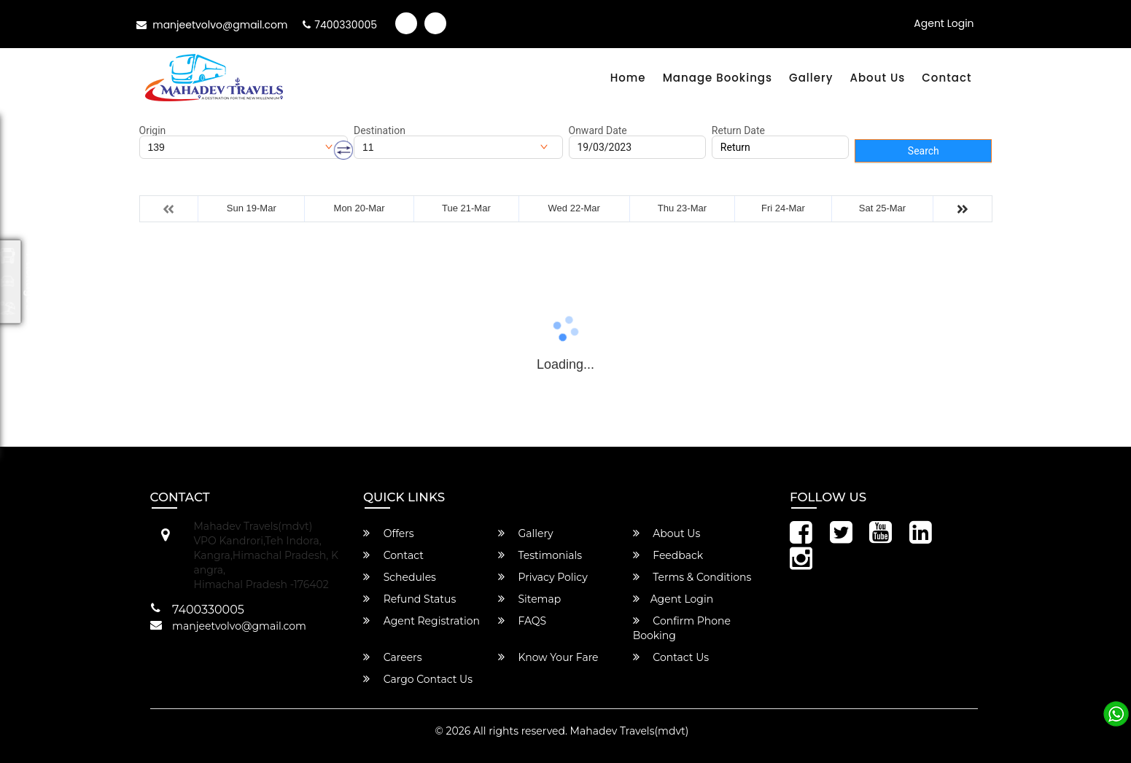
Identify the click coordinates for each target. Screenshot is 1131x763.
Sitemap (529, 599)
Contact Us (671, 657)
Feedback (668, 555)
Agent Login (943, 23)
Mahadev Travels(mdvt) (629, 730)
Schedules (399, 577)
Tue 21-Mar (466, 208)
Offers (388, 533)
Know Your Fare (548, 657)
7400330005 (340, 24)
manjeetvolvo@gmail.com (212, 24)
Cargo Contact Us (418, 679)
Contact (946, 77)
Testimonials (540, 555)
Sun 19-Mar (251, 208)
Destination (379, 130)
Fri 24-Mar (783, 208)
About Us (877, 77)
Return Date (738, 130)
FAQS (522, 620)
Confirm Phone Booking (682, 628)
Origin (152, 130)
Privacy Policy (543, 577)
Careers (392, 657)
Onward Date (598, 130)
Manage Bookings (717, 77)
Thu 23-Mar (682, 208)
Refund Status (409, 599)
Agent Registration (421, 620)
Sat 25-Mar (882, 208)
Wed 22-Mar (574, 208)
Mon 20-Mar (359, 208)
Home (628, 77)
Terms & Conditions (692, 577)
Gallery (811, 77)
